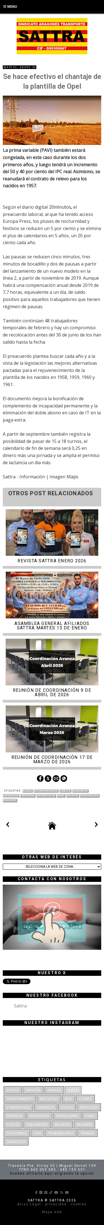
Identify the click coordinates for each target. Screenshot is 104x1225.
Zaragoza (16, 1141)
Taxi (37, 1132)
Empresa (27, 795)
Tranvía (87, 1132)
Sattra (20, 1006)
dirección (10, 795)
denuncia (80, 790)
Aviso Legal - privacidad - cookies (52, 1204)
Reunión (9, 800)
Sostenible (17, 1132)
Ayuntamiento (46, 790)
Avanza (54, 1090)
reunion (62, 1124)
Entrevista (45, 795)
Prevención (89, 795)
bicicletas (49, 1098)
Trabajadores (60, 1132)
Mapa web (52, 1212)
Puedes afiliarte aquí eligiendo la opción (52, 1173)
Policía (72, 795)
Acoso (27, 790)
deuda (67, 1107)
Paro (61, 795)
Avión (73, 1090)
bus (68, 1098)
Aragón (33, 1090)
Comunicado (18, 1107)
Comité (64, 790)
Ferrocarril (67, 1115)
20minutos (60, 207)
